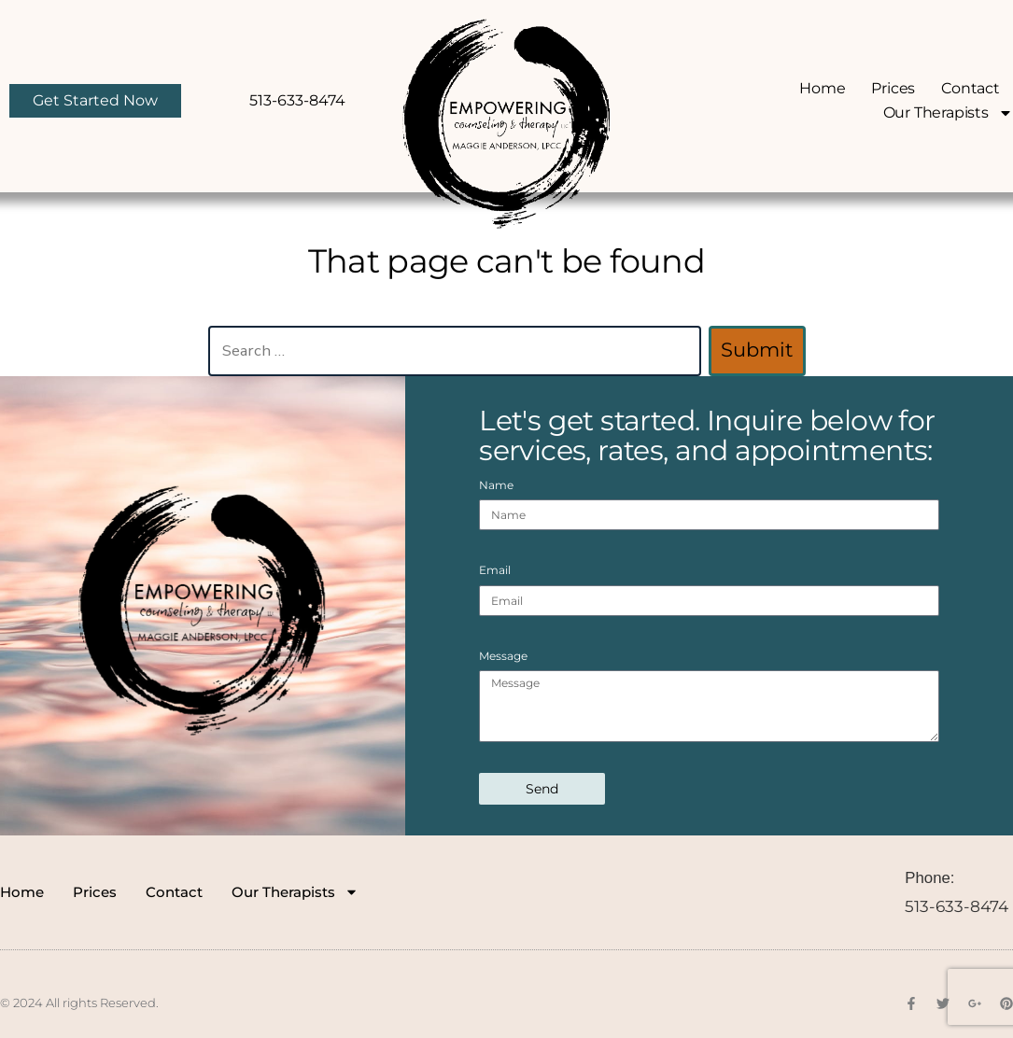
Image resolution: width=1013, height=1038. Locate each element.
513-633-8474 (956, 906)
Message (503, 656)
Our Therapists (948, 113)
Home (822, 88)
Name (496, 485)
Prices (894, 88)
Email (495, 570)
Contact (970, 88)
